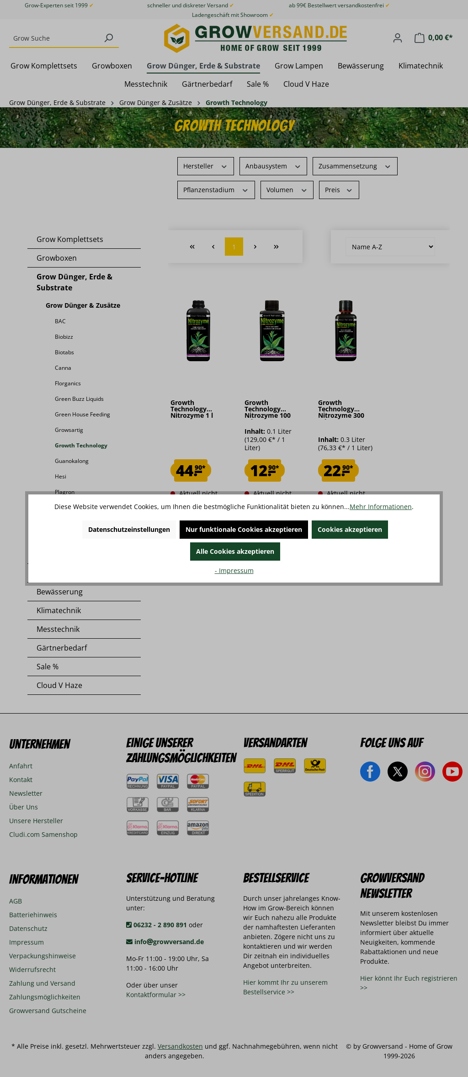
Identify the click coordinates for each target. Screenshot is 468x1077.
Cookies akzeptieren (350, 529)
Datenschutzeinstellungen (129, 529)
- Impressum (234, 570)
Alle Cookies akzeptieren (235, 551)
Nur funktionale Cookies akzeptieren (244, 529)
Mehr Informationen (381, 506)
